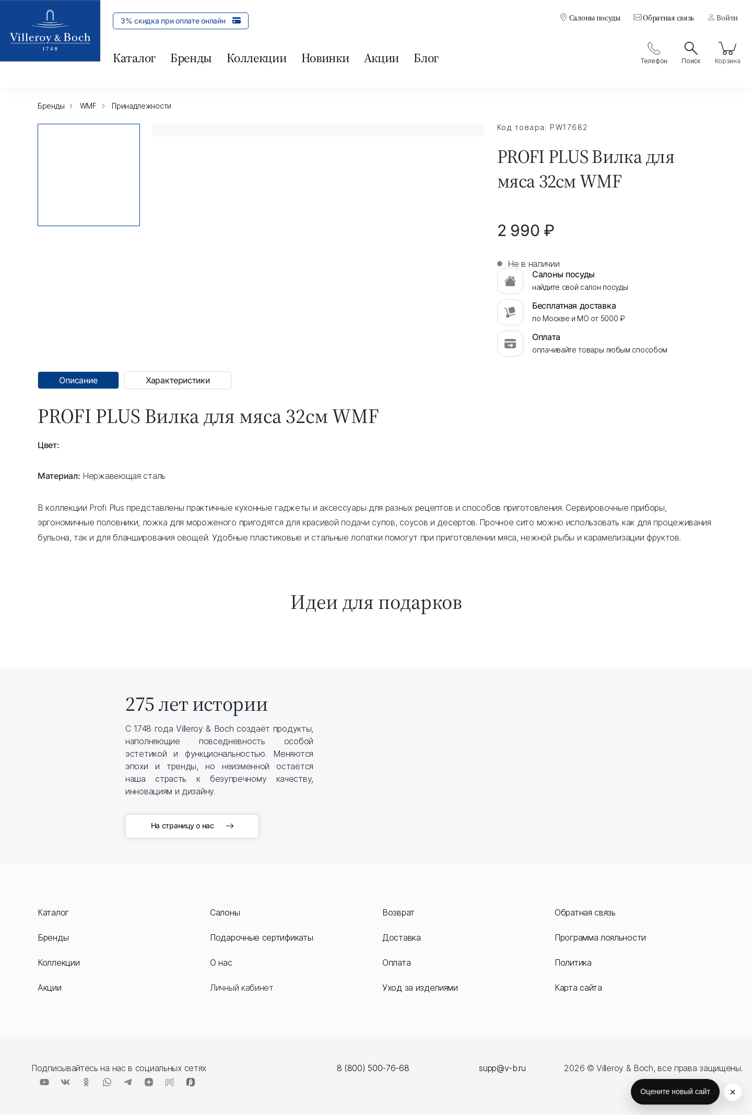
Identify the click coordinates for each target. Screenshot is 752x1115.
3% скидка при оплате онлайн (181, 20)
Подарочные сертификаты (261, 937)
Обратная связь (663, 17)
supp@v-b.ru (502, 1068)
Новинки (325, 57)
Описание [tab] (78, 380)
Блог (426, 57)
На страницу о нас (192, 826)
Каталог (134, 57)
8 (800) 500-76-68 (373, 1068)
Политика (573, 962)
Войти (722, 17)
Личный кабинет (242, 987)
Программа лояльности (600, 937)
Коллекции (256, 57)
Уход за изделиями (420, 987)
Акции (382, 57)
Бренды (191, 57)
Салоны (225, 912)
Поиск (691, 53)
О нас (221, 962)
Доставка (401, 937)
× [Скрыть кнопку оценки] (733, 1092)
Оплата (396, 962)
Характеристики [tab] (178, 380)
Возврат (398, 912)
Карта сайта (578, 987)
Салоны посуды (589, 17)
